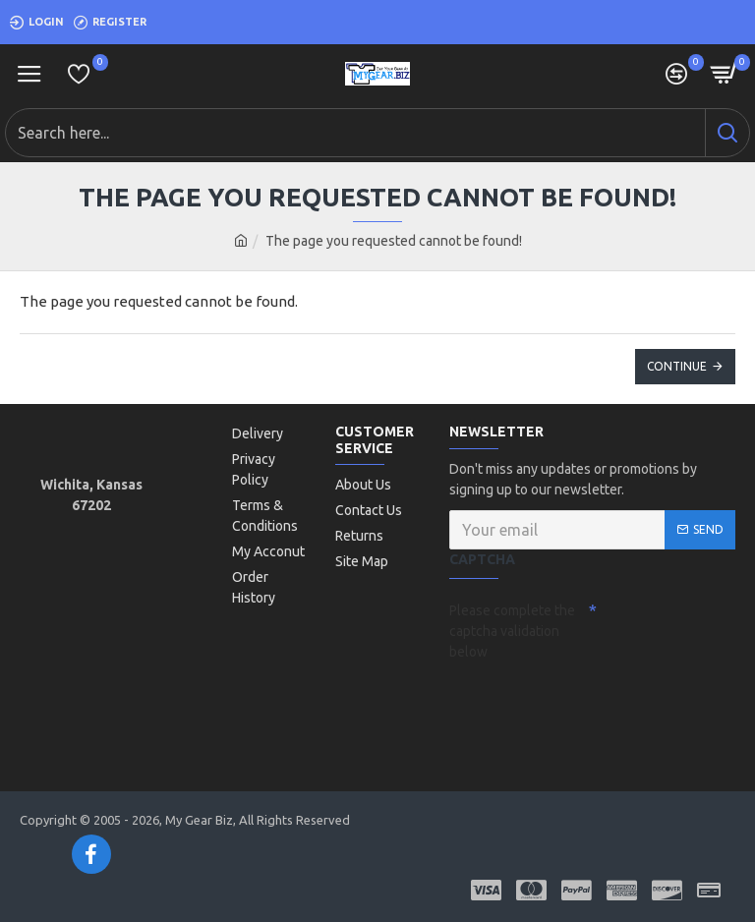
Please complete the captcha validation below (512, 631)
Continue (677, 366)
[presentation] (587, 702)
